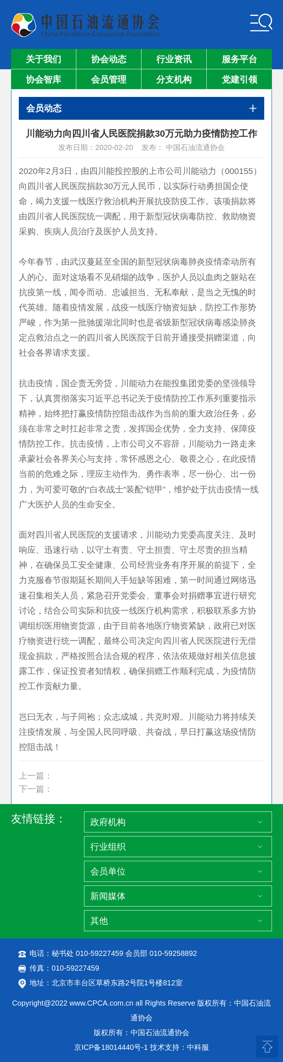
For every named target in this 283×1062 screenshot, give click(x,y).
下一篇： (36, 789)
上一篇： (36, 775)
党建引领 (239, 79)
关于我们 (43, 59)
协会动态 (108, 59)
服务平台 (239, 59)
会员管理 (108, 79)
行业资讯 (174, 59)
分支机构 (174, 79)
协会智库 (43, 79)
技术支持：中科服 (179, 1047)
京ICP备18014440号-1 (111, 1047)
